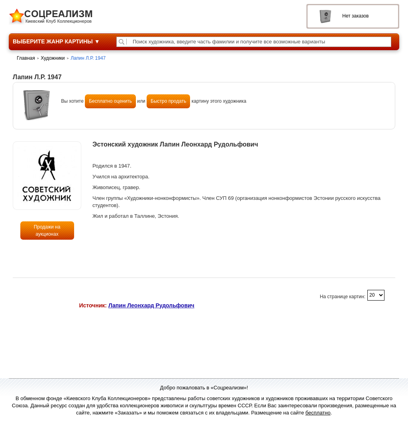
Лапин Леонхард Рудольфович (151, 305)
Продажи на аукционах (47, 230)
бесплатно (318, 413)
